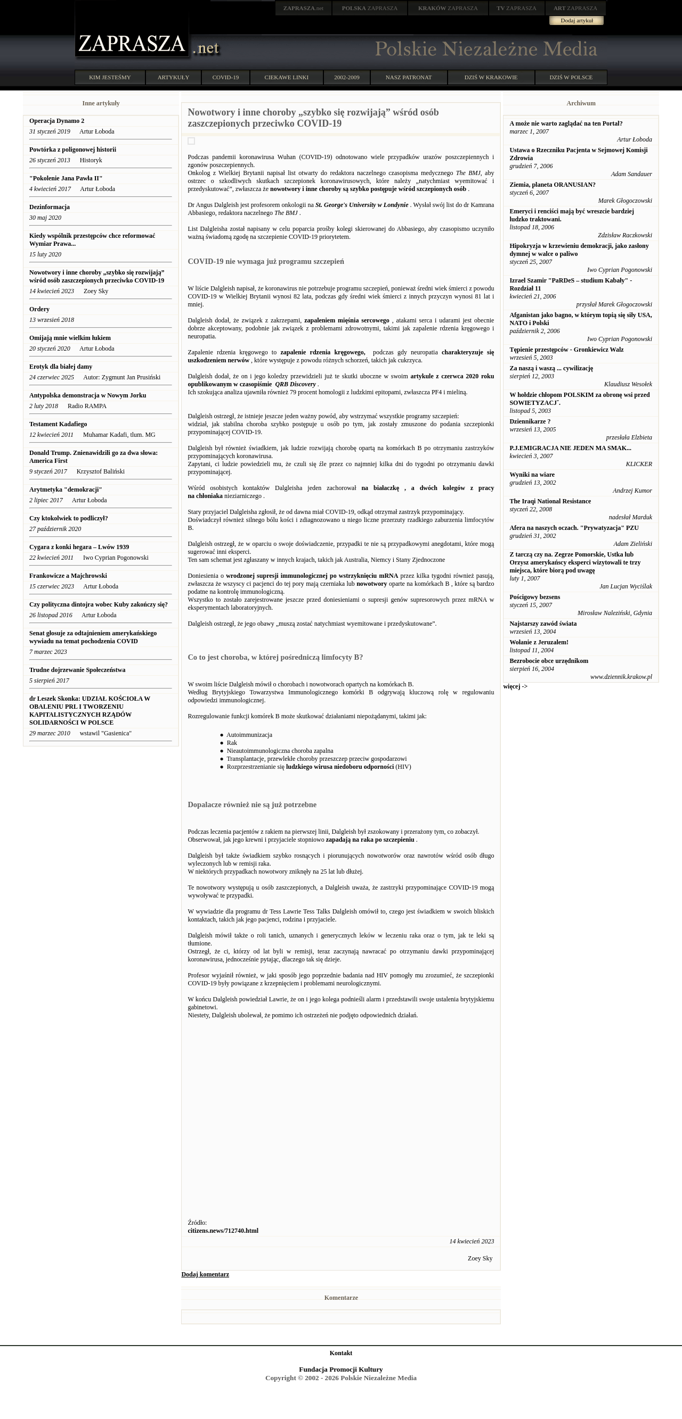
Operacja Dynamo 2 (56, 121)
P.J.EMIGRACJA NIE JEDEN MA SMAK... (570, 448)
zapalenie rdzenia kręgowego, (322, 352)
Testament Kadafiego (58, 424)
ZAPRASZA (370, 8)
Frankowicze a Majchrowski (68, 575)
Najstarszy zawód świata (543, 623)
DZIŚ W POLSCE (570, 77)
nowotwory (371, 583)
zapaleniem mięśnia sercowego (346, 320)
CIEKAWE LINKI (287, 77)
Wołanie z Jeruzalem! (539, 642)
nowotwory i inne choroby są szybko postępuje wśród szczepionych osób (368, 189)
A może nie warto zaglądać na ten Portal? (565, 123)
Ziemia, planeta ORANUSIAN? (552, 184)
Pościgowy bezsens (534, 597)
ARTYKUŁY (174, 77)
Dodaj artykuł (577, 20)
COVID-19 (226, 77)
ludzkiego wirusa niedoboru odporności (340, 766)
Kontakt (341, 1353)
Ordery (39, 309)
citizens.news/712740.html (223, 1230)
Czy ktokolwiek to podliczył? (68, 518)
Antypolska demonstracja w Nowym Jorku (87, 395)
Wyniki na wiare (532, 474)
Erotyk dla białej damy (60, 366)
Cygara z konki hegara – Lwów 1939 (79, 547)
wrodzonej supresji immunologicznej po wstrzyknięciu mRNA (312, 575)
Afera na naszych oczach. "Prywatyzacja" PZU (574, 528)
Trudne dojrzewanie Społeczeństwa (77, 670)
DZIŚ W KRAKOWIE (491, 77)
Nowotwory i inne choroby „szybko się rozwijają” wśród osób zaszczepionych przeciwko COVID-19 (97, 276)
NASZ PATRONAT (409, 77)
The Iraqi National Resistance (550, 501)
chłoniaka (209, 496)
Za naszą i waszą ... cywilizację (551, 368)
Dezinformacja (49, 207)
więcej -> (515, 686)
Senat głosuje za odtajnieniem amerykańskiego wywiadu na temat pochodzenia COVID (93, 637)
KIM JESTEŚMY (110, 77)
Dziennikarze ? (529, 421)
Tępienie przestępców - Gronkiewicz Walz (566, 349)
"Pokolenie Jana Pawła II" (66, 178)
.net (303, 8)
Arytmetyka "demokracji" (65, 489)
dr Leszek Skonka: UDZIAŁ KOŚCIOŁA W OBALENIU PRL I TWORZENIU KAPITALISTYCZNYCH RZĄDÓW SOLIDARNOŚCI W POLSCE (89, 710)
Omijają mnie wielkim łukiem (70, 338)
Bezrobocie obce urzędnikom (548, 661)
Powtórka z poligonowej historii (72, 149)
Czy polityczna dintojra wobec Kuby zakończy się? (98, 604)
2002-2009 (347, 77)
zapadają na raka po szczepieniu (370, 839)
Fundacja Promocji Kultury (341, 1369)
